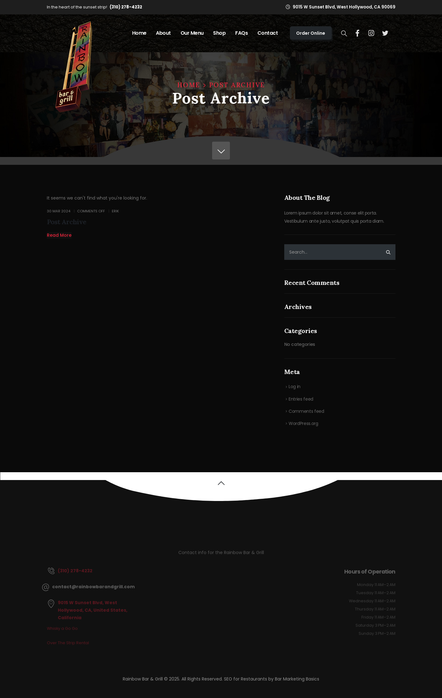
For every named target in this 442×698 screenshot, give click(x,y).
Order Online (310, 33)
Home (139, 33)
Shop (219, 33)
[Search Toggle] (344, 33)
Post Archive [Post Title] (66, 222)
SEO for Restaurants (246, 679)
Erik (115, 211)
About (163, 33)
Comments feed (306, 411)
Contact (267, 33)
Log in (294, 386)
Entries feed (301, 399)
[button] (59, 235)
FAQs (241, 33)
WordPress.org (303, 423)
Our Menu (192, 33)
